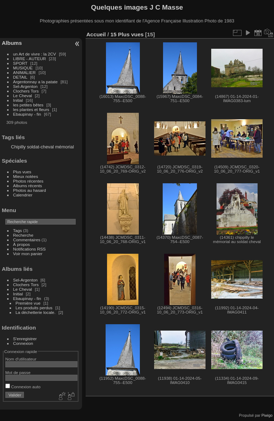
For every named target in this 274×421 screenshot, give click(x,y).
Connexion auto (23, 386)
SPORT (20, 63)
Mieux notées (25, 176)
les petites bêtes (28, 104)
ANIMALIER (24, 72)
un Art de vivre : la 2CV (34, 54)
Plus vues (22, 171)
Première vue (28, 303)
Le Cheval (23, 95)
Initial (18, 100)
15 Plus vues (126, 34)
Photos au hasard (29, 190)
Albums (12, 43)
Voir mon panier (27, 253)
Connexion (23, 343)
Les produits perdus (34, 307)
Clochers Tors (26, 91)
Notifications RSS (29, 249)
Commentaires (27, 239)
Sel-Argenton (25, 86)
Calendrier (22, 195)
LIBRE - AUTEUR (29, 58)
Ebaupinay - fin (27, 114)
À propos (21, 244)
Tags (17, 230)
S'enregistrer (25, 338)
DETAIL (20, 77)
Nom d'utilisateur (20, 359)
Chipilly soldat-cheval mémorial (42, 146)
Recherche (23, 235)
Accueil (96, 34)
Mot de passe (18, 372)
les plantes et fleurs (31, 109)
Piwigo (267, 415)
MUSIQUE (23, 67)
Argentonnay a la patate (35, 81)
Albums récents (27, 185)
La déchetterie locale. (36, 312)
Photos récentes (28, 181)
